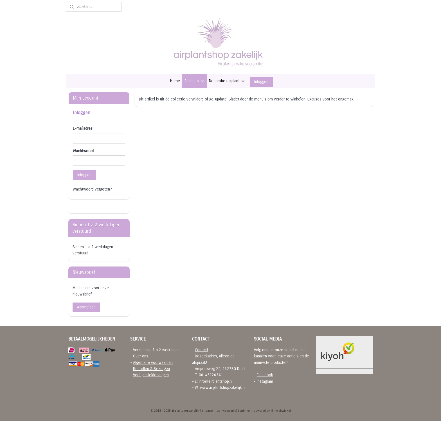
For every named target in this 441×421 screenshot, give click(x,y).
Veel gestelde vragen (151, 375)
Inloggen (261, 81)
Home (175, 81)
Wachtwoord (83, 151)
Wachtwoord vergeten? (92, 189)
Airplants (194, 81)
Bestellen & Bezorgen (151, 368)
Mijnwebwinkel (281, 411)
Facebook (265, 375)
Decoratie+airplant (227, 81)
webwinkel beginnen (236, 411)
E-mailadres (83, 128)
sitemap (207, 411)
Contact (201, 350)
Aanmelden (86, 307)
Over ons (140, 356)
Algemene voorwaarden (153, 362)
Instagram (265, 381)
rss (217, 411)
